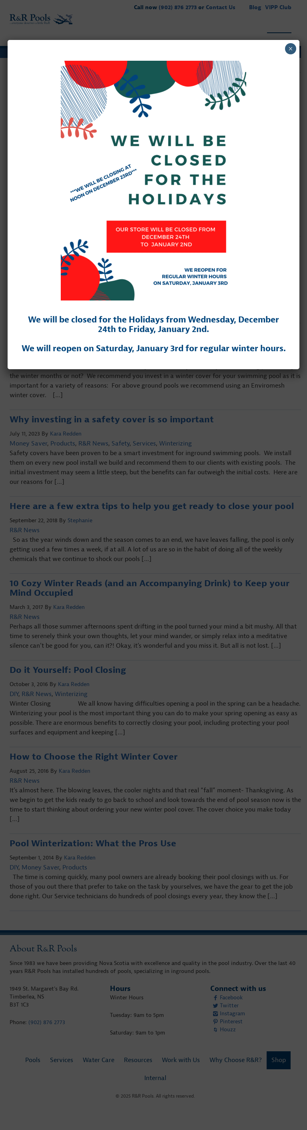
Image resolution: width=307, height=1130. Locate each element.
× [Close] (290, 48)
